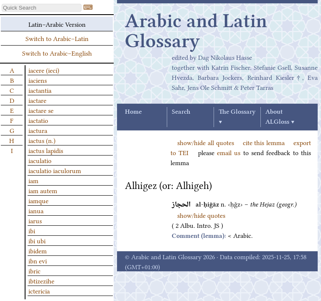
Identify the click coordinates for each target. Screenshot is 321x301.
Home (133, 112)
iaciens (37, 79)
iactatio (38, 120)
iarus (35, 220)
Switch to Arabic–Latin (57, 38)
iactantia (39, 89)
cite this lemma (264, 142)
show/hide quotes (201, 214)
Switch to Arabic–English (57, 52)
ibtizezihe (41, 280)
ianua (35, 210)
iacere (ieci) (43, 69)
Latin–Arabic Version (57, 23)
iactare (37, 100)
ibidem (37, 250)
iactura (37, 130)
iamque (38, 200)
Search (181, 112)
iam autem (42, 190)
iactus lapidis (45, 150)
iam (33, 180)
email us (228, 152)
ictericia (39, 290)
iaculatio (39, 160)
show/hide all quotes (205, 142)
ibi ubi (37, 240)
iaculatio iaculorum (54, 170)
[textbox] (42, 8)
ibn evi (37, 260)
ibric (34, 270)
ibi (31, 230)
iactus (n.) (42, 140)
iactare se (41, 110)
